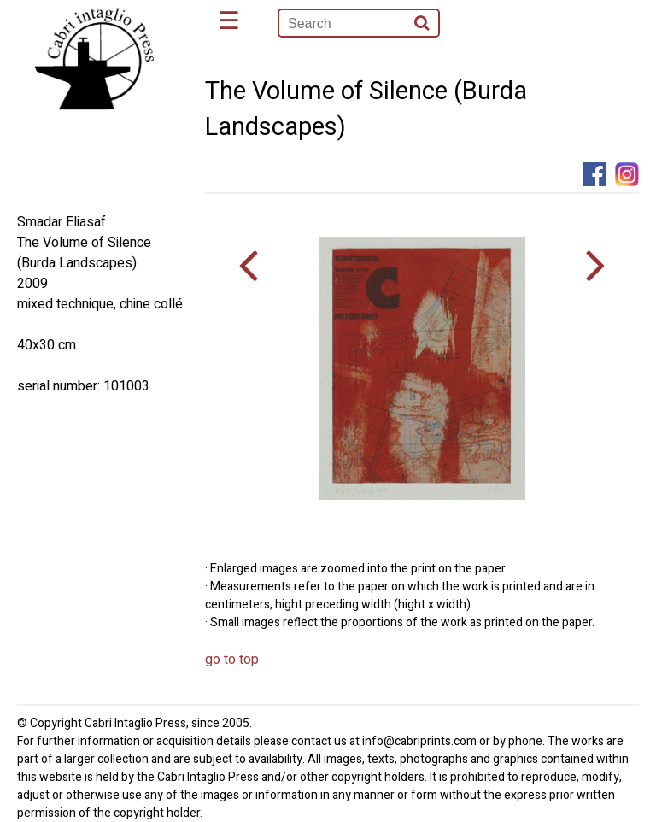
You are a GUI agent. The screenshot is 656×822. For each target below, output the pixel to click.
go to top (232, 659)
